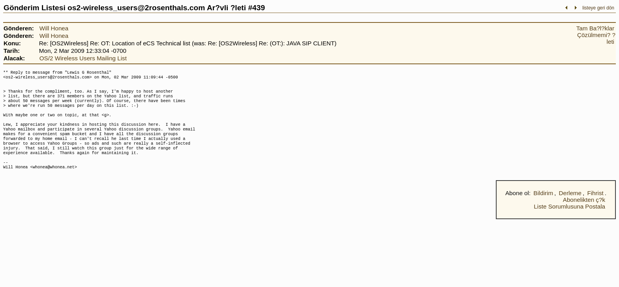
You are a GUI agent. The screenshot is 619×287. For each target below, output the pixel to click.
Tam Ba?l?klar (595, 28)
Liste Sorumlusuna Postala (569, 223)
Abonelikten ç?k (584, 217)
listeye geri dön (598, 8)
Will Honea (53, 28)
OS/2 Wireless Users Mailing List (83, 58)
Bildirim (543, 210)
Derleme (570, 210)
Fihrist (595, 210)
